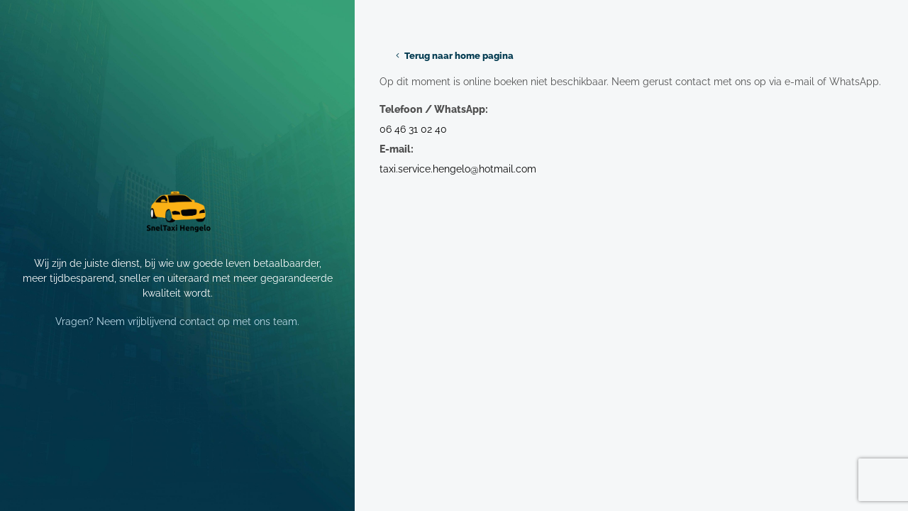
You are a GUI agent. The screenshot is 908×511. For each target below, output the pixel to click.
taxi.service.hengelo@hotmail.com (458, 169)
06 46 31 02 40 (413, 129)
